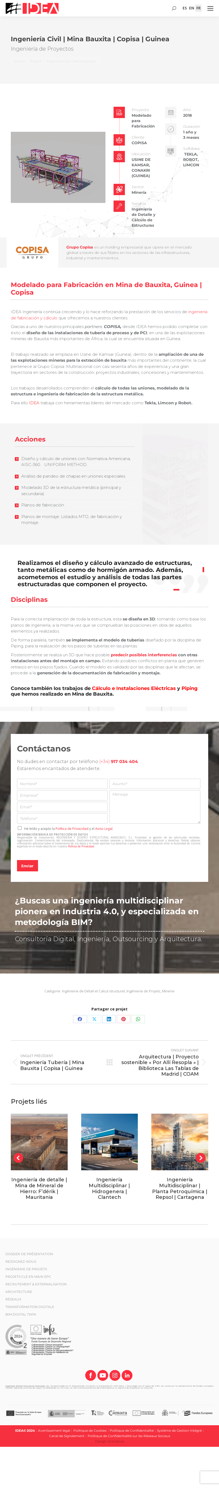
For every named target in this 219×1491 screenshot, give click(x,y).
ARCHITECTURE (18, 1292)
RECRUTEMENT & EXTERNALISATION (36, 1284)
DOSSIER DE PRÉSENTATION (29, 1254)
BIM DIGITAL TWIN (20, 1314)
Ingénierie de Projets (143, 991)
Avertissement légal (54, 1430)
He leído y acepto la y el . (68, 828)
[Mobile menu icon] (210, 8)
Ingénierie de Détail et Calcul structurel (93, 991)
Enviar (27, 865)
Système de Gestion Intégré (179, 1430)
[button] (18, 1158)
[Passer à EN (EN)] (191, 8)
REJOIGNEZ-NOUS (20, 1261)
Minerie (168, 991)
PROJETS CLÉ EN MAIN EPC (28, 1277)
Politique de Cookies (90, 1430)
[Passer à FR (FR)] (198, 8)
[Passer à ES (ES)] (185, 8)
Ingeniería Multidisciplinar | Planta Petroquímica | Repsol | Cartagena (179, 1188)
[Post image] (39, 1142)
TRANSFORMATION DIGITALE (29, 1307)
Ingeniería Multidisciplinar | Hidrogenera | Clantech (109, 1188)
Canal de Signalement (66, 1436)
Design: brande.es (109, 1441)
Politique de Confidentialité (132, 1430)
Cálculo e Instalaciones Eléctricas (134, 688)
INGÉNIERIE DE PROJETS (26, 1269)
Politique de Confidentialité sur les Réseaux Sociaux (129, 1436)
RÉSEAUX (13, 1299)
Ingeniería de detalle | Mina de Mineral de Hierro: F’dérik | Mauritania (39, 1188)
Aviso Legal (103, 828)
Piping (190, 688)
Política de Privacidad (72, 828)
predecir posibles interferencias (144, 654)
